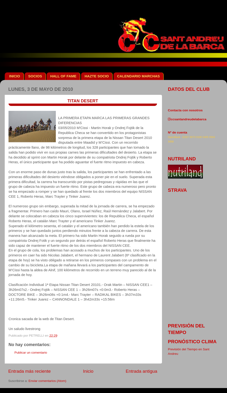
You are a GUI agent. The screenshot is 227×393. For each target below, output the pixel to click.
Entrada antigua (141, 371)
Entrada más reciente (29, 371)
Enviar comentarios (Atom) (47, 381)
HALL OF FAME (63, 76)
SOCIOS (35, 76)
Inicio (88, 371)
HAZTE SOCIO (97, 76)
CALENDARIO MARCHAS (138, 76)
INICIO (14, 76)
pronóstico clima (192, 341)
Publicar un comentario (30, 352)
